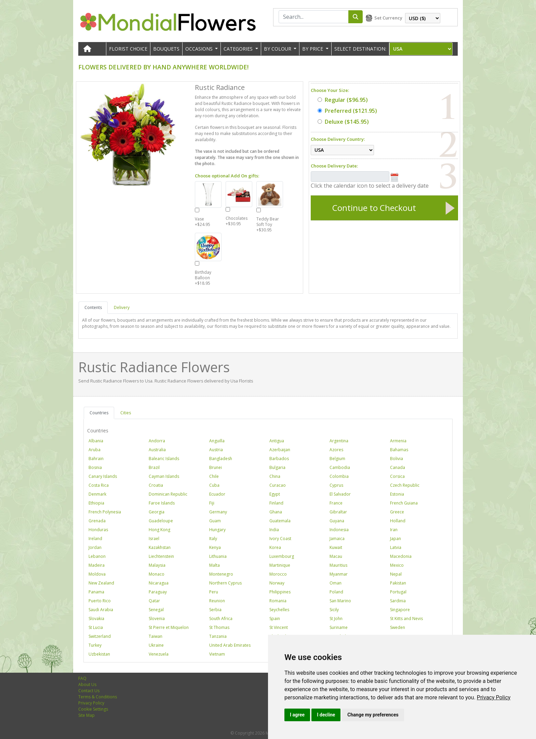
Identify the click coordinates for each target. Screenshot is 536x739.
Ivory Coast (280, 538)
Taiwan (155, 636)
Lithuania (218, 556)
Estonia (397, 494)
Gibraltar (338, 512)
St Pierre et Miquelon (169, 627)
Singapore (400, 610)
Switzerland (100, 636)
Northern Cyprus (225, 583)
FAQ (82, 678)
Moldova (97, 574)
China (274, 476)
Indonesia (339, 530)
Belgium (337, 458)
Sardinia (398, 601)
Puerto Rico (100, 601)
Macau (336, 556)
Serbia (215, 610)
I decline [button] (326, 714)
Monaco (156, 574)
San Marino (340, 601)
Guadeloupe (161, 521)
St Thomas (219, 627)
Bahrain (96, 458)
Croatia (156, 485)
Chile (214, 476)
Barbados (279, 458)
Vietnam (217, 654)
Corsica (397, 476)
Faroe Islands (162, 503)
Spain (274, 618)
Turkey (95, 645)
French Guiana (404, 503)
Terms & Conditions (97, 697)
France (336, 503)
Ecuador (217, 494)
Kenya (215, 547)
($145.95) (343, 121)
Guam (215, 521)
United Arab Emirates (230, 645)
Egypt (274, 494)
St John (336, 618)
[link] (494, 697)
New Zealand (101, 583)
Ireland (95, 538)
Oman (335, 583)
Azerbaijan (279, 450)
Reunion (217, 601)
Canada (397, 467)
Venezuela (159, 654)
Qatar (154, 601)
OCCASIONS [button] (199, 48)
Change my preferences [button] (372, 714)
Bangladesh (220, 458)
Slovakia (96, 618)
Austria (216, 450)
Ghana (275, 512)
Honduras (98, 530)
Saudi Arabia (101, 610)
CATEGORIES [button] (239, 48)
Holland (397, 521)
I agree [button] (297, 714)
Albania (96, 441)
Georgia (156, 512)
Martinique (279, 565)
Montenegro (221, 574)
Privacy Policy (494, 697)
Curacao (277, 485)
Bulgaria (277, 467)
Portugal (398, 592)
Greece (397, 512)
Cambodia (340, 467)
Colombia (339, 476)
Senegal (156, 610)
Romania (277, 601)
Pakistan (398, 583)
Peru (213, 592)
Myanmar (339, 574)
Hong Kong (159, 530)
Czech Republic (404, 485)
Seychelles (279, 610)
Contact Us (88, 691)
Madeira (97, 565)
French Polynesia (105, 512)
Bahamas (399, 450)
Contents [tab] (93, 307)
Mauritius (338, 565)
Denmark (97, 494)
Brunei (215, 467)
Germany (218, 512)
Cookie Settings (93, 709)
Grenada (97, 521)
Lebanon (97, 556)
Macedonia (401, 556)
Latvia (395, 547)
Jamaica (337, 538)
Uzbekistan (99, 654)
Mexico (397, 565)
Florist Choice (128, 48)
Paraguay (158, 592)
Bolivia (396, 458)
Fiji (211, 503)
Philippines (280, 592)
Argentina (339, 441)
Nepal (396, 574)
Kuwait (336, 547)
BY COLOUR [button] (278, 48)
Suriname (339, 627)
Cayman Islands (164, 476)
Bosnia (95, 467)
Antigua (276, 441)
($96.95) (343, 100)
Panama (96, 592)
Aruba (94, 450)
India (274, 530)
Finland (276, 503)
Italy (213, 538)
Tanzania (218, 636)
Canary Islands (103, 476)
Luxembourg (281, 556)
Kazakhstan (160, 547)
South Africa (220, 618)
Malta (214, 565)
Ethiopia (96, 503)
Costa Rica (99, 485)
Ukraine (156, 645)
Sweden (397, 627)
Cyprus (336, 485)
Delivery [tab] (122, 307)
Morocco (278, 574)
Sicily (334, 610)
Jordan (95, 547)
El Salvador (340, 494)
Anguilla (217, 441)
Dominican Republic (168, 494)
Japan (395, 538)
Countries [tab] (99, 413)
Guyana (337, 521)
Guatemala (280, 521)
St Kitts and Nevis (406, 618)
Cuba (214, 485)
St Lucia (96, 627)
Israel (154, 538)
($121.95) (347, 111)
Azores (336, 450)
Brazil (154, 467)
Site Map (86, 715)
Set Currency (388, 18)
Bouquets (166, 48)
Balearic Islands (164, 458)
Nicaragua (159, 583)
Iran (394, 530)
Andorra (157, 441)
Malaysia (157, 565)
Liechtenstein (161, 556)
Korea (275, 547)
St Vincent (278, 627)
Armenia (398, 441)
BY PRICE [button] (313, 48)
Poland (336, 592)
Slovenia (157, 618)
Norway (276, 583)
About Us (87, 684)
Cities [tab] (125, 413)
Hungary (217, 530)
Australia (157, 450)
